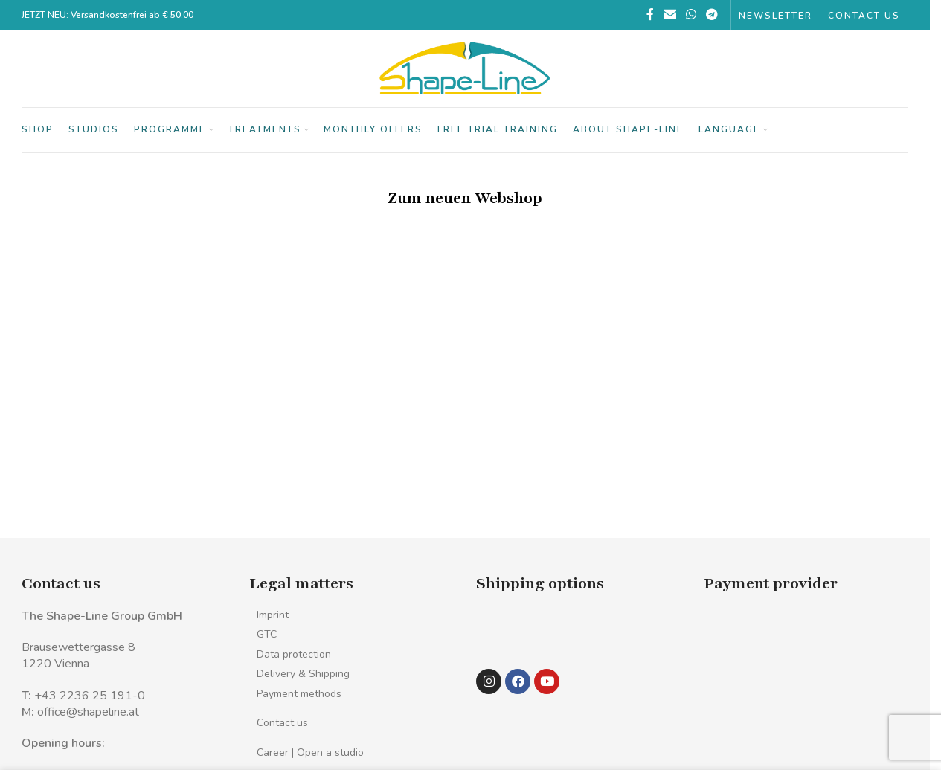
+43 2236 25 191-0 (89, 695)
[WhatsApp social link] (691, 14)
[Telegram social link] (712, 14)
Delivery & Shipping (303, 674)
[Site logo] (465, 68)
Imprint (273, 615)
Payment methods (299, 694)
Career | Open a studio (310, 752)
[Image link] (507, 631)
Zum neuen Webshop (465, 198)
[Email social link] (670, 14)
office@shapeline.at (88, 712)
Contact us (282, 723)
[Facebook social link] (650, 14)
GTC (267, 634)
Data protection (294, 654)
